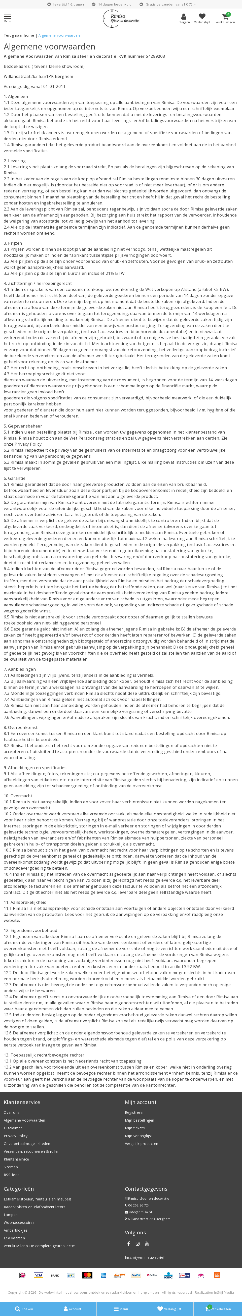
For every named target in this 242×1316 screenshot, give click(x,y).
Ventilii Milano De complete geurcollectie (39, 1245)
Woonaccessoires (19, 1222)
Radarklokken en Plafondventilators (34, 1206)
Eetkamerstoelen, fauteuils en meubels (38, 1199)
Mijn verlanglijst (138, 1135)
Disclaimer (13, 1128)
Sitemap (11, 1167)
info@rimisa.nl (138, 1212)
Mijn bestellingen (139, 1120)
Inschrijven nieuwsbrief (145, 1257)
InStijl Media (224, 1292)
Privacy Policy (16, 1135)
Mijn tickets (135, 1128)
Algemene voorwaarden (59, 35)
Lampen (11, 1214)
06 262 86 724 (137, 1205)
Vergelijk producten (141, 1143)
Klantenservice (16, 1159)
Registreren (135, 1112)
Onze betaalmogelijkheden (27, 1143)
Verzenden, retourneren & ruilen (32, 1151)
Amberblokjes (16, 1230)
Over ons (12, 1112)
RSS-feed (12, 1174)
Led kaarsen (14, 1238)
